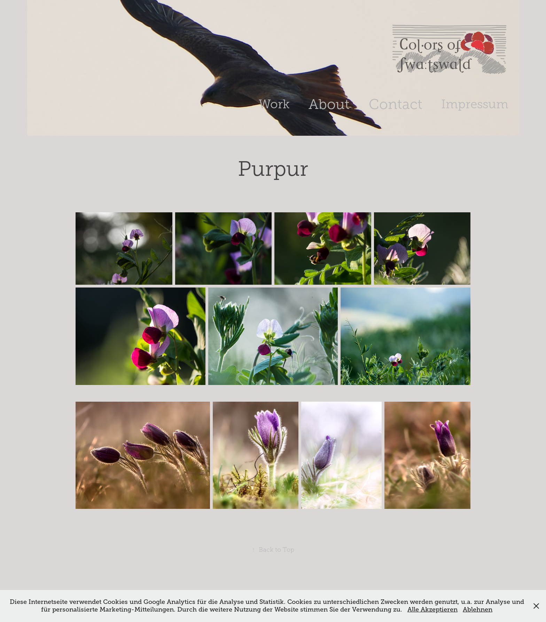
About (329, 104)
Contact (395, 104)
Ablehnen (477, 609)
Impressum (474, 104)
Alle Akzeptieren (432, 609)
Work (274, 104)
